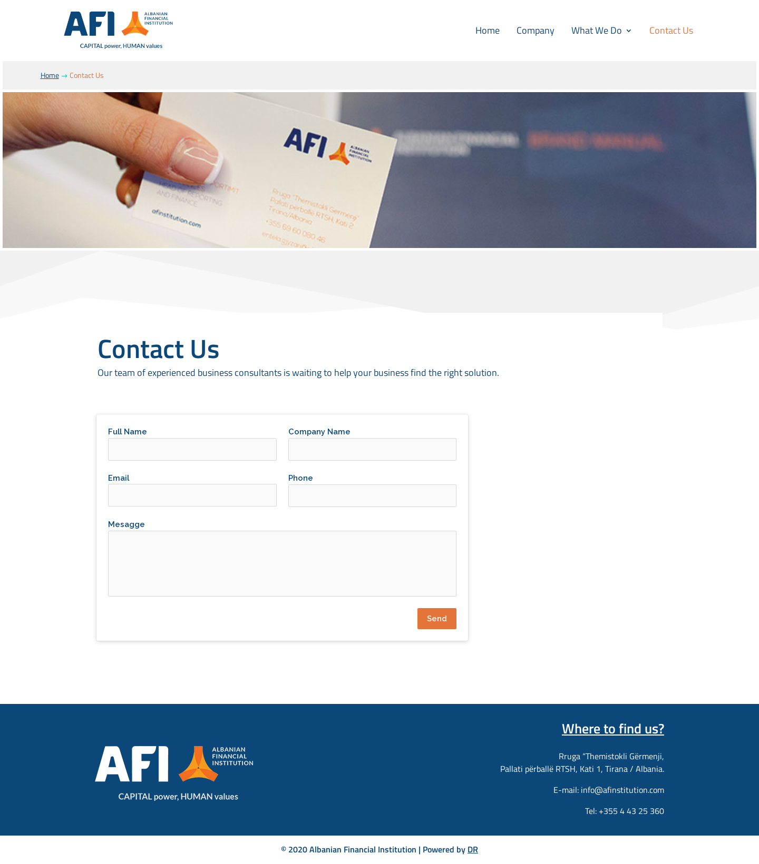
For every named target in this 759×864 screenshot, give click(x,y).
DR (473, 849)
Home (487, 30)
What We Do (596, 30)
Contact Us (671, 30)
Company (535, 30)
